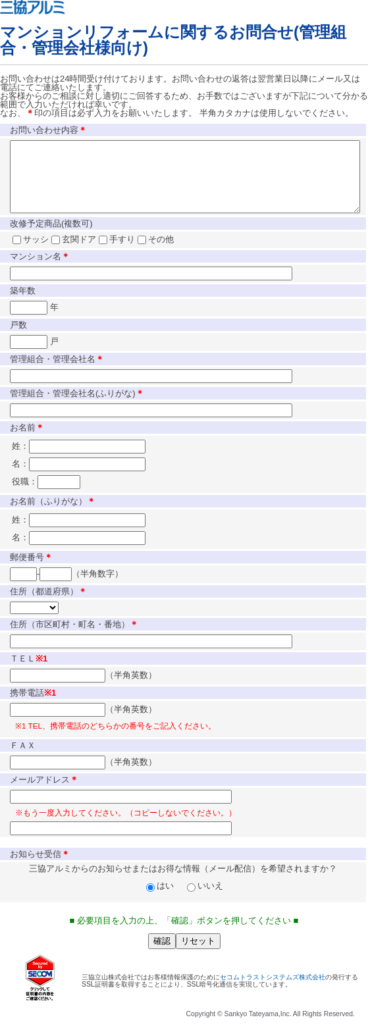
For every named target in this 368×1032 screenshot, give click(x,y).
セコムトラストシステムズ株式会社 (272, 990)
